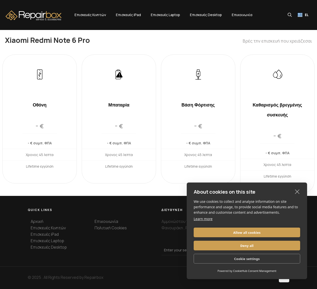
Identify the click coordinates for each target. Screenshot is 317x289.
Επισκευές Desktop (49, 247)
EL (303, 15)
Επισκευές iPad (45, 234)
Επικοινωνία (106, 221)
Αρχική (37, 221)
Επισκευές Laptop (47, 240)
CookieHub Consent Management (254, 271)
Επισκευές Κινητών (48, 228)
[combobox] (303, 15)
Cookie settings (247, 259)
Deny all (274, 245)
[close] (297, 205)
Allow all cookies (219, 245)
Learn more (203, 232)
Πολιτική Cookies (111, 228)
